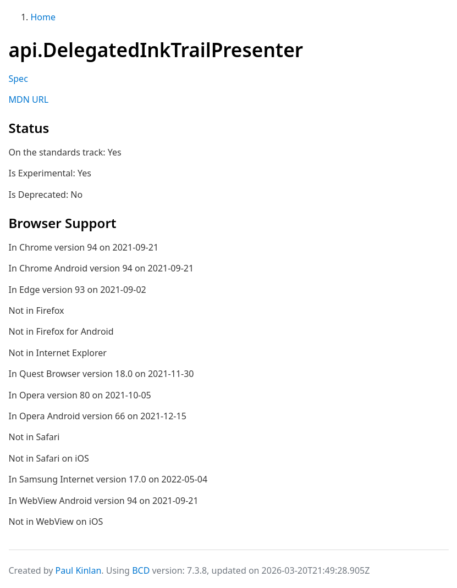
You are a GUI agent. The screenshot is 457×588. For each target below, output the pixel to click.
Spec (18, 79)
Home (43, 17)
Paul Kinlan (79, 570)
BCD (141, 570)
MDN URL (29, 99)
